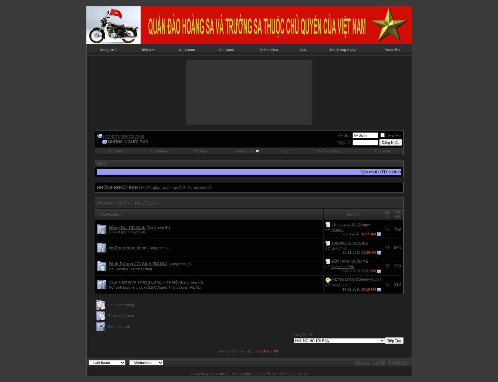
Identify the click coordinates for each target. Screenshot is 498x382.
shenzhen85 (340, 285)
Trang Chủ (108, 50)
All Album (187, 50)
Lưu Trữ (379, 363)
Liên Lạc (362, 363)
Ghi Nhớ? (390, 136)
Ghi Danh (226, 50)
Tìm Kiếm (392, 50)
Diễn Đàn (148, 50)
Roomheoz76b (342, 267)
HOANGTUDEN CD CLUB (123, 136)
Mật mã (345, 142)
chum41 (337, 230)
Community (247, 151)
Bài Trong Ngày (343, 50)
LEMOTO (338, 248)
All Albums (159, 151)
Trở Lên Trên (398, 363)
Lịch (302, 50)
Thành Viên (268, 50)
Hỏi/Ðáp (200, 151)
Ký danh (345, 135)
